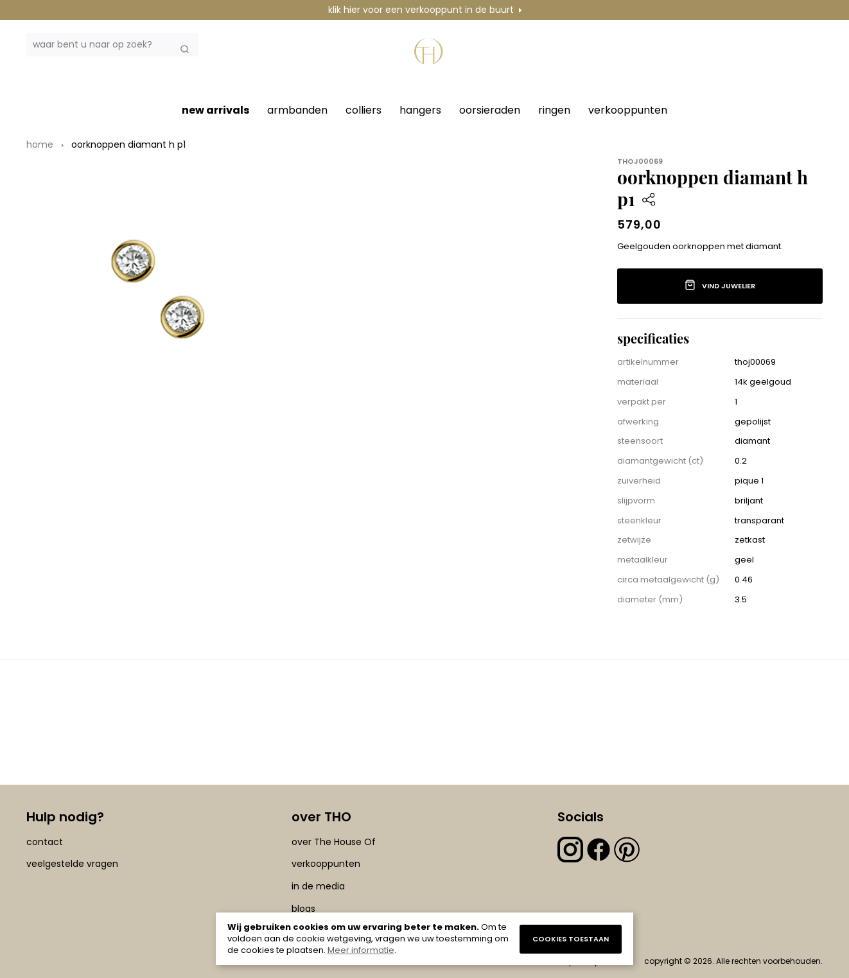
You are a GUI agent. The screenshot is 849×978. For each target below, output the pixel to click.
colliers (363, 110)
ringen (554, 110)
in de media (318, 886)
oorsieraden (489, 110)
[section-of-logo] (431, 59)
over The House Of (334, 841)
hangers (420, 110)
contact (44, 841)
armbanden (297, 110)
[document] (424, 938)
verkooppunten (627, 110)
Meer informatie (361, 950)
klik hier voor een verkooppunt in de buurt (421, 9)
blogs (303, 908)
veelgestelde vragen (72, 864)
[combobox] (112, 45)
